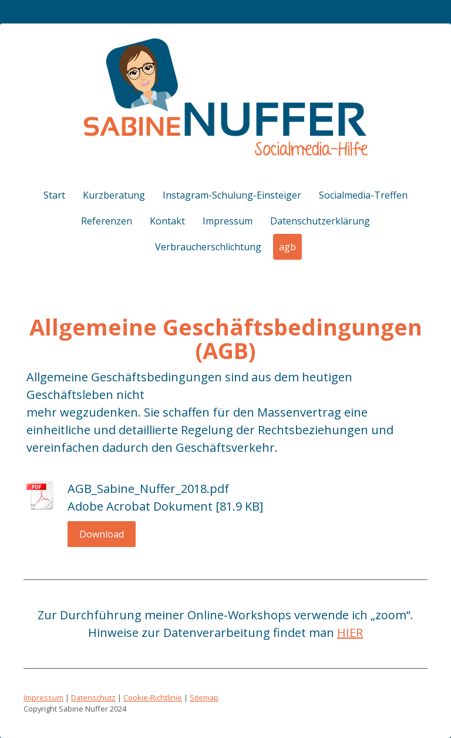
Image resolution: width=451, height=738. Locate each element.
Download (101, 534)
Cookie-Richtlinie (152, 697)
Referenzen (106, 220)
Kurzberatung (114, 195)
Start (54, 195)
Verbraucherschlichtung (208, 246)
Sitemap (204, 697)
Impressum (228, 220)
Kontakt (167, 220)
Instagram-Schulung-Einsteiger (232, 195)
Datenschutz (93, 697)
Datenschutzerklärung (320, 220)
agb (287, 246)
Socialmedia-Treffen (363, 195)
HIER (350, 632)
